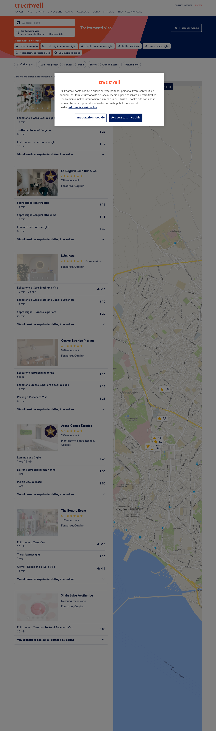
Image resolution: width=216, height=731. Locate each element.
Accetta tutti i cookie (126, 117)
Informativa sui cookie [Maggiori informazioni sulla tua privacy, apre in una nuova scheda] (83, 107)
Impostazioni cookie (90, 117)
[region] (109, 99)
